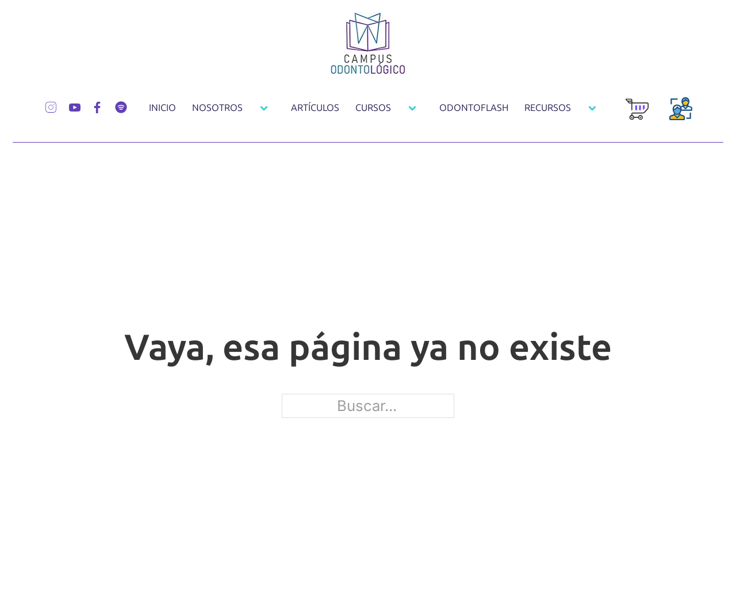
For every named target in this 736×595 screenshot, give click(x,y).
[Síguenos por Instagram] (51, 105)
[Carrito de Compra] (637, 115)
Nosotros (217, 107)
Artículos (315, 107)
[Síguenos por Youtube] (74, 106)
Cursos (373, 107)
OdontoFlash (473, 107)
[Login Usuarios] (680, 115)
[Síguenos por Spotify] (121, 105)
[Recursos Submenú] (592, 108)
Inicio (162, 107)
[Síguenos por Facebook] (97, 106)
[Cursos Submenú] (412, 108)
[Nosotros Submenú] (264, 108)
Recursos (547, 107)
